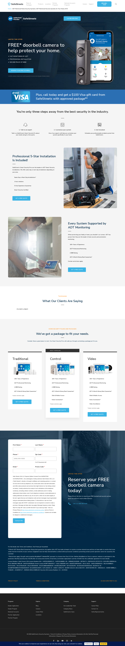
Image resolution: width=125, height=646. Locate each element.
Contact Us (94, 609)
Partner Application (13, 615)
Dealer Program (12, 609)
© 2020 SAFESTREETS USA (109, 581)
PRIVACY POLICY (13, 581)
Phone (15, 454)
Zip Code (38, 454)
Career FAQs (39, 612)
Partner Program (13, 618)
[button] (72, 18)
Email (15, 467)
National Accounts (13, 612)
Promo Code (40, 467)
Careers (38, 609)
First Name (17, 445)
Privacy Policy (67, 634)
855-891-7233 (104, 4)
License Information (77, 634)
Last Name (39, 445)
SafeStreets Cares (69, 612)
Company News (68, 609)
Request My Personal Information (66, 636)
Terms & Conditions (56, 634)
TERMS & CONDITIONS (42, 581)
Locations (38, 615)
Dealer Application (13, 606)
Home (9, 9)
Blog (37, 606)
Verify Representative (97, 612)
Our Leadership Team (70, 606)
